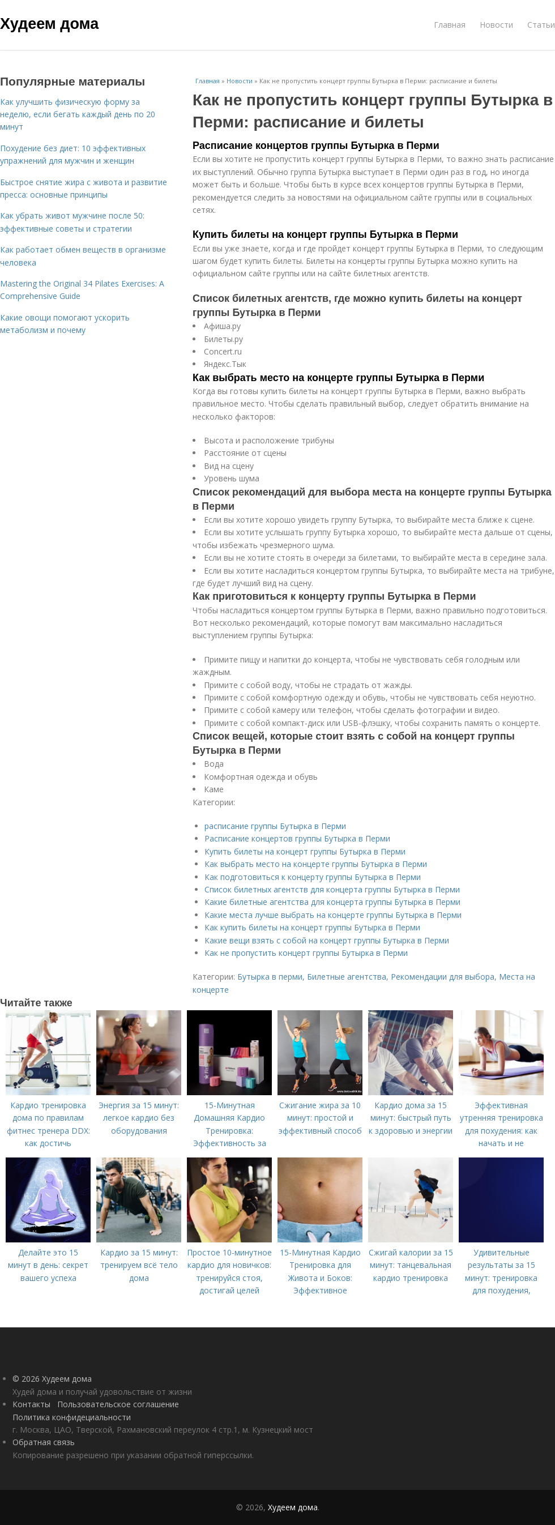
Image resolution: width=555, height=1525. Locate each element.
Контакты (31, 1404)
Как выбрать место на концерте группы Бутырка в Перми (338, 377)
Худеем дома (49, 23)
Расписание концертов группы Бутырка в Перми (316, 145)
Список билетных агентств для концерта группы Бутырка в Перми (332, 889)
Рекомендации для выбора (442, 976)
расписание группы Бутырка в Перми (275, 826)
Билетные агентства (346, 976)
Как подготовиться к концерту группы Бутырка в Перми (312, 877)
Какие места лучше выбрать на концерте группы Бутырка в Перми (333, 914)
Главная (450, 24)
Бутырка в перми (269, 976)
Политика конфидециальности (71, 1417)
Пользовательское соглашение (118, 1404)
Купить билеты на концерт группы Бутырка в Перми (325, 234)
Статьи (541, 24)
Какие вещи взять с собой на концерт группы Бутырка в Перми (326, 940)
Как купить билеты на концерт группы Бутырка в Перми (312, 927)
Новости (496, 24)
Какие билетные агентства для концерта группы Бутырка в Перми (332, 901)
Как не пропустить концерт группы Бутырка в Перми (306, 952)
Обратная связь (43, 1442)
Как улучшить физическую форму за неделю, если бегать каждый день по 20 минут (77, 114)
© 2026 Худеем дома (52, 1378)
